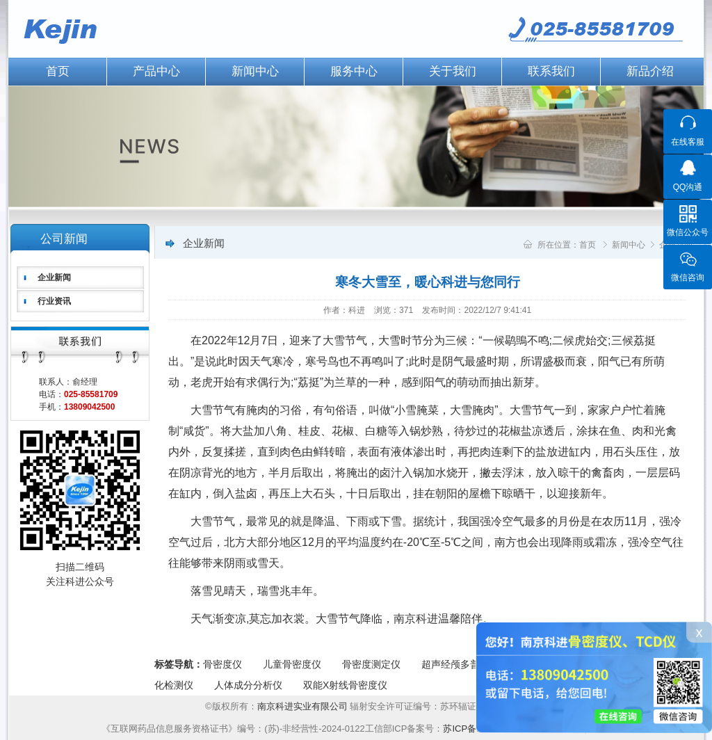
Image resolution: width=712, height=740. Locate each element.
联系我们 (551, 71)
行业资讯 (54, 301)
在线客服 (687, 142)
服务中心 (354, 71)
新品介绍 (650, 71)
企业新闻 (54, 277)
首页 (58, 71)
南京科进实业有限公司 (303, 706)
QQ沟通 (688, 187)
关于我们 (452, 71)
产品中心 (156, 71)
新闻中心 (255, 71)
